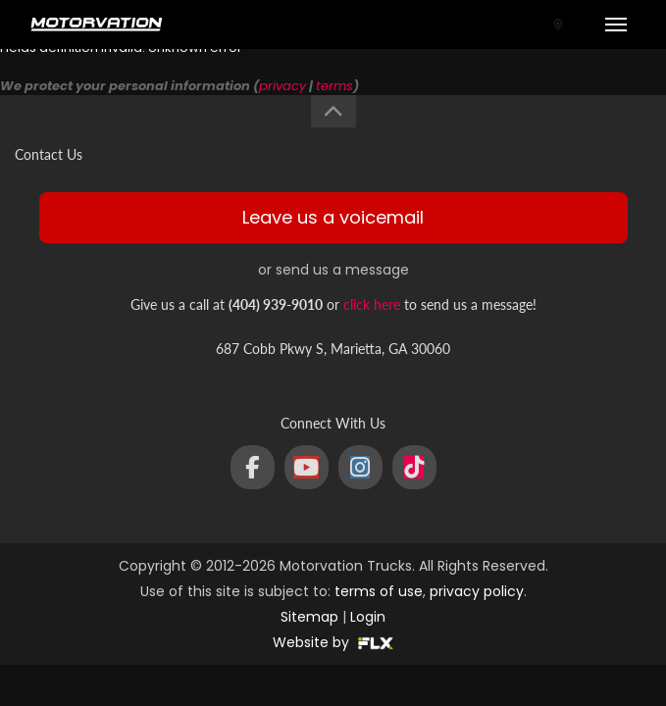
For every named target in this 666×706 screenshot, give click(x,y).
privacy (282, 85)
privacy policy (477, 591)
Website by (333, 642)
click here (371, 304)
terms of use (378, 591)
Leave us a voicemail (333, 217)
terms (334, 85)
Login (367, 617)
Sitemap (309, 617)
